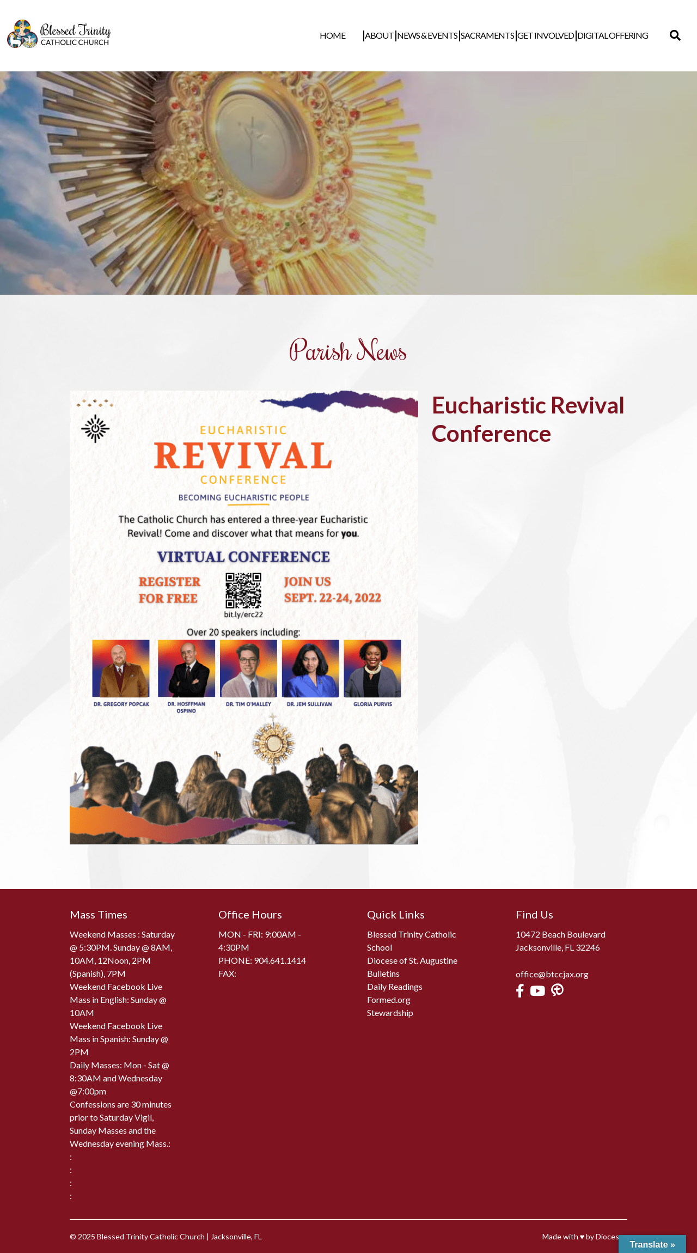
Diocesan (611, 1236)
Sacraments (503, 35)
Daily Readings (395, 986)
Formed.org (389, 999)
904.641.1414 (280, 960)
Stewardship (390, 1012)
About (395, 35)
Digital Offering (629, 35)
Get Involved (562, 35)
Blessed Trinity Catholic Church (151, 1236)
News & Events (443, 35)
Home (365, 35)
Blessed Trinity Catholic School (411, 940)
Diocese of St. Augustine (412, 960)
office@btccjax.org (552, 974)
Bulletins (383, 973)
